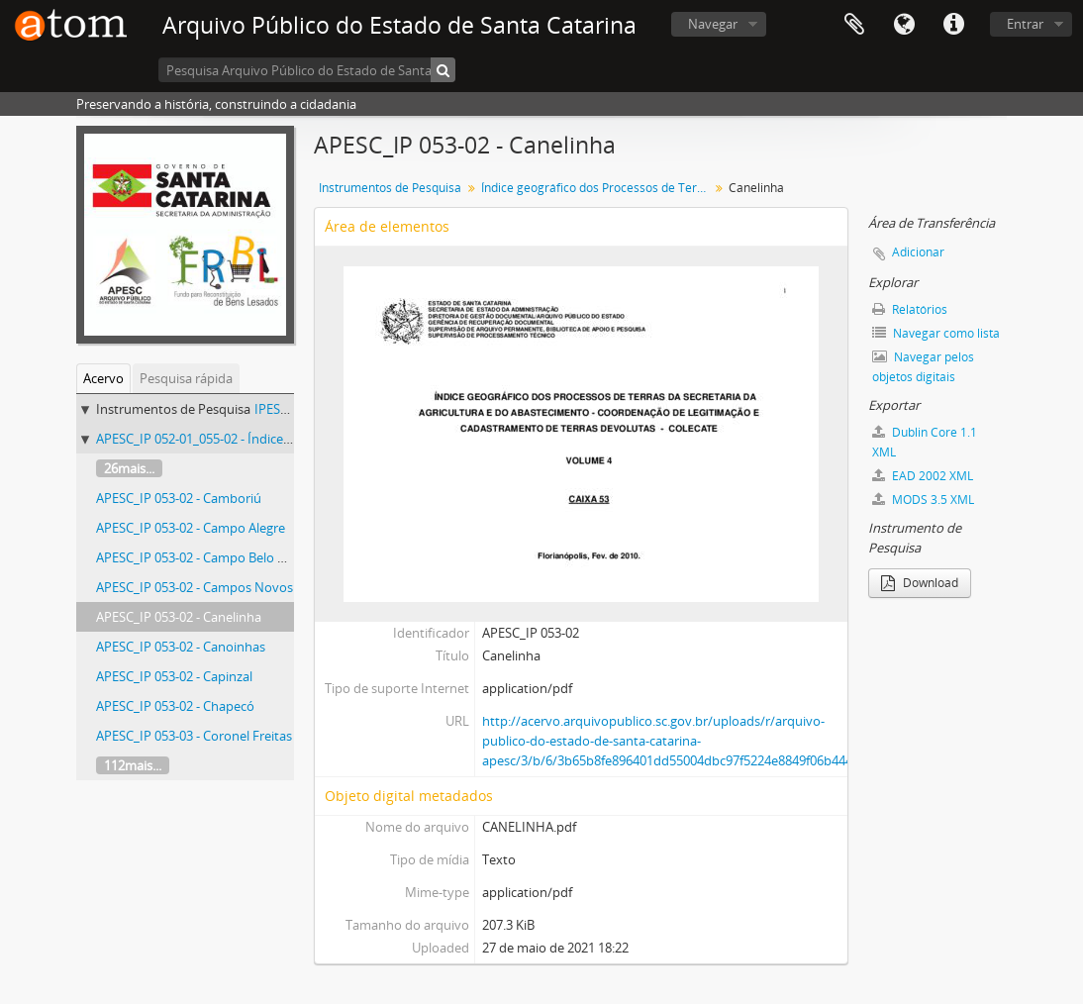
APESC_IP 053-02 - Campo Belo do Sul (205, 557)
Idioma (904, 25)
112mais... (132, 765)
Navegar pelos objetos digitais (923, 367)
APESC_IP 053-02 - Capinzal (174, 676)
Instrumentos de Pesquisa (390, 187)
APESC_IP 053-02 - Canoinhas (180, 646)
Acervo (103, 378)
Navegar (713, 24)
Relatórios (909, 309)
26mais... (129, 468)
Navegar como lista (936, 333)
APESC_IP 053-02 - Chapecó (175, 706)
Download (919, 582)
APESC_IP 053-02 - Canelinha (178, 617)
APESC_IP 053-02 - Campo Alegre (190, 528)
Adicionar (918, 252)
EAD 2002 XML (922, 475)
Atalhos (953, 25)
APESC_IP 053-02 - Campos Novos (194, 587)
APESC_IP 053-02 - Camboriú (178, 498)
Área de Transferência (854, 25)
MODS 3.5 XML (923, 499)
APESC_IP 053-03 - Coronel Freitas (194, 736)
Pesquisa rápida (186, 378)
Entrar (1025, 24)
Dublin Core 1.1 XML (924, 442)
